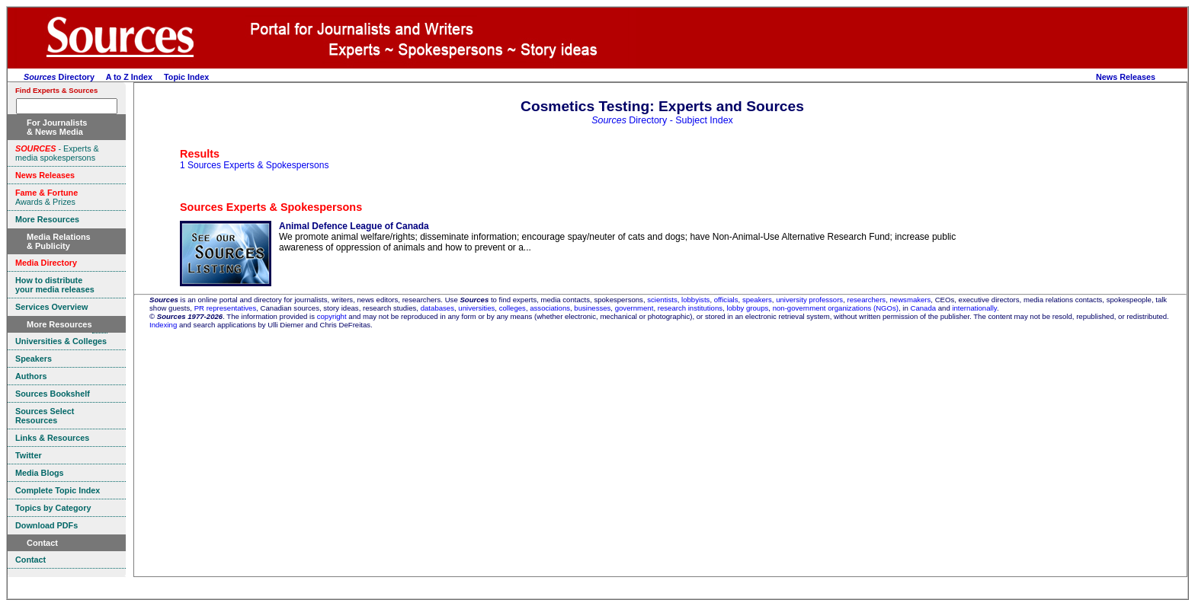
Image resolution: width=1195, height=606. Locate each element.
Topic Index (186, 76)
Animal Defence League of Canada (354, 226)
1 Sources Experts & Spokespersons (254, 165)
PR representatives (225, 308)
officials (726, 299)
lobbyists (695, 299)
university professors (809, 299)
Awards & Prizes (46, 197)
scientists (662, 299)
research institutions (690, 308)
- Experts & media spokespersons (57, 153)
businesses (592, 308)
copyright (332, 316)
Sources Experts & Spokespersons (271, 207)
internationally (974, 308)
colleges (512, 308)
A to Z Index (129, 76)
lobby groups (747, 308)
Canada (923, 308)
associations (550, 308)
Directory (59, 76)
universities (476, 308)
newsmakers (910, 299)
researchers (866, 299)
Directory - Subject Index (662, 120)
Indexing (163, 325)
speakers (757, 299)
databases (437, 308)
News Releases (1125, 76)
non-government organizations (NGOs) (836, 308)
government (634, 308)
